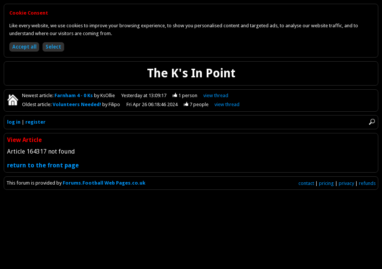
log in (14, 122)
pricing (326, 183)
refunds (367, 183)
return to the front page (43, 165)
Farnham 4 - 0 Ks (74, 95)
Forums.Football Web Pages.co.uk (104, 183)
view (215, 95)
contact (306, 183)
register (35, 122)
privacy (346, 183)
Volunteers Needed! (77, 104)
